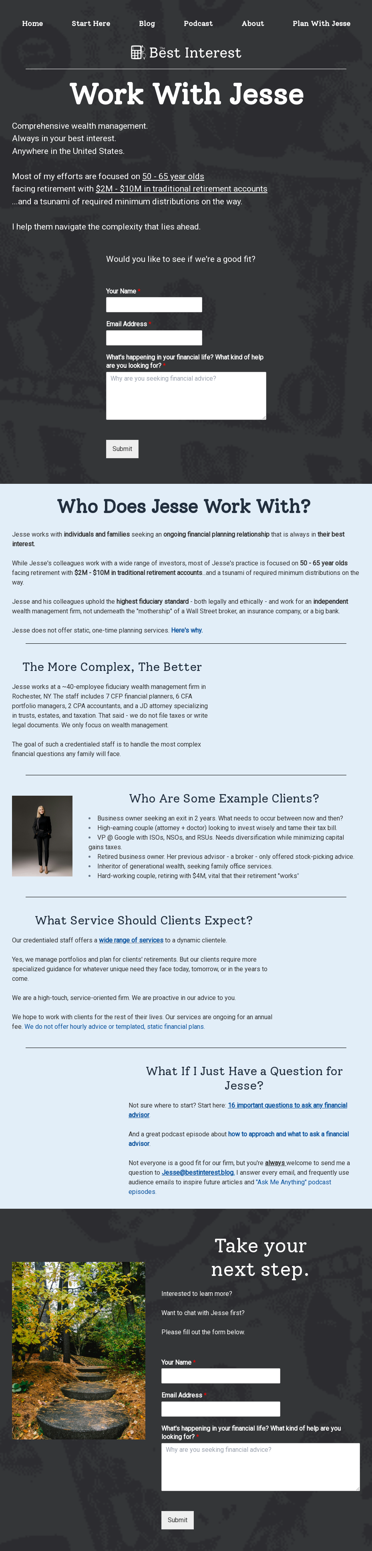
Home (32, 23)
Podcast (198, 23)
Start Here (91, 23)
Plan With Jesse (321, 23)
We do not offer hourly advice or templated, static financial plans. (114, 1026)
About (252, 23)
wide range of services (131, 940)
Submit (122, 449)
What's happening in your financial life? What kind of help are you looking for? (184, 361)
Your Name (123, 291)
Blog (147, 23)
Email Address (128, 324)
